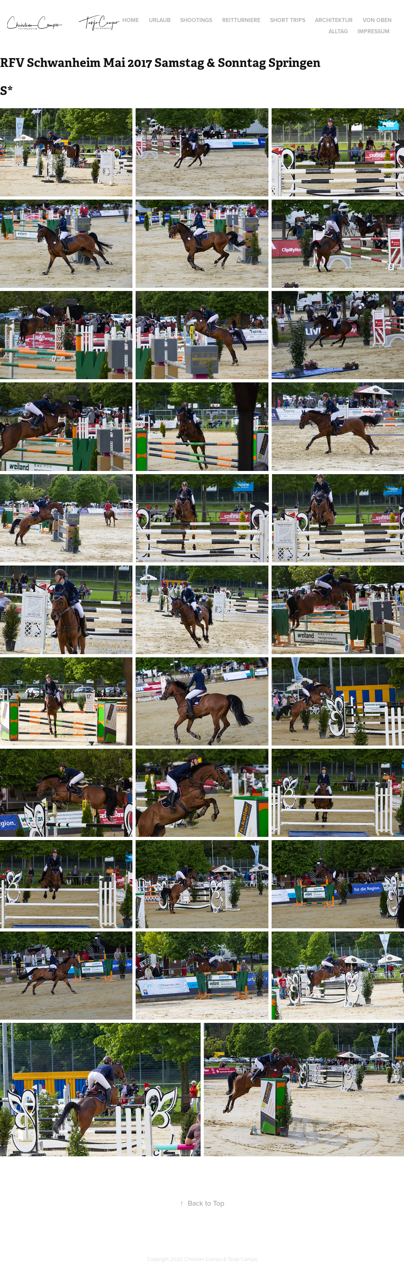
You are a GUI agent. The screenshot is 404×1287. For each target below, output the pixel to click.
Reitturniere (241, 20)
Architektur (334, 20)
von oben (377, 20)
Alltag (338, 31)
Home (130, 20)
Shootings (196, 20)
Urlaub (160, 20)
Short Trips (287, 20)
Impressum (373, 31)
